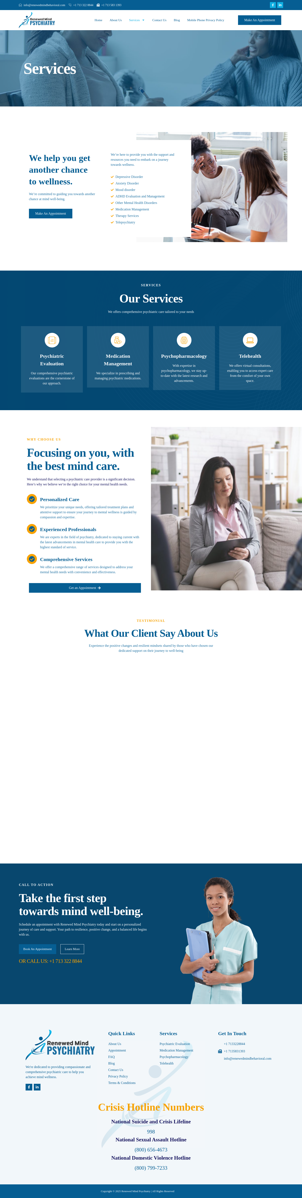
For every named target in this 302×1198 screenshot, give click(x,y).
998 (151, 1131)
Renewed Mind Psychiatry (135, 1191)
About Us (116, 20)
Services (137, 20)
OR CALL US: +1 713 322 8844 (50, 961)
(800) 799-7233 (151, 1168)
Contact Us (159, 20)
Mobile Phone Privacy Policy (205, 20)
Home (98, 20)
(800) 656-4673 (151, 1150)
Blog (177, 20)
